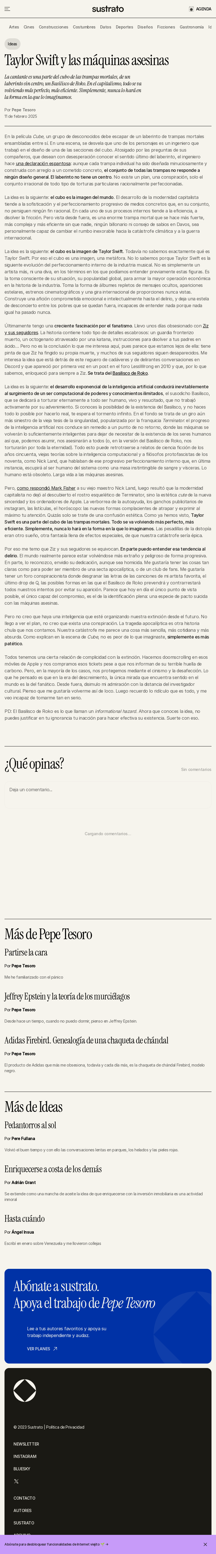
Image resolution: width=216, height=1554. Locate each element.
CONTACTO (24, 1498)
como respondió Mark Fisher (46, 488)
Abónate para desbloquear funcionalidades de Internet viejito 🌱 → (56, 1544)
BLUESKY (22, 1468)
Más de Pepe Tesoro (48, 934)
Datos (105, 27)
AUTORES (23, 1510)
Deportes (124, 27)
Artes (14, 27)
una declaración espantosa (43, 163)
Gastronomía (192, 27)
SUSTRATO (24, 1522)
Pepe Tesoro (23, 109)
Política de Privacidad (65, 1427)
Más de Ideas (33, 1107)
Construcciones (53, 27)
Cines (29, 27)
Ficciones (166, 27)
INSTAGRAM (25, 1456)
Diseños (145, 27)
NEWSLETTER (26, 1444)
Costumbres (84, 27)
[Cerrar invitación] (205, 1544)
